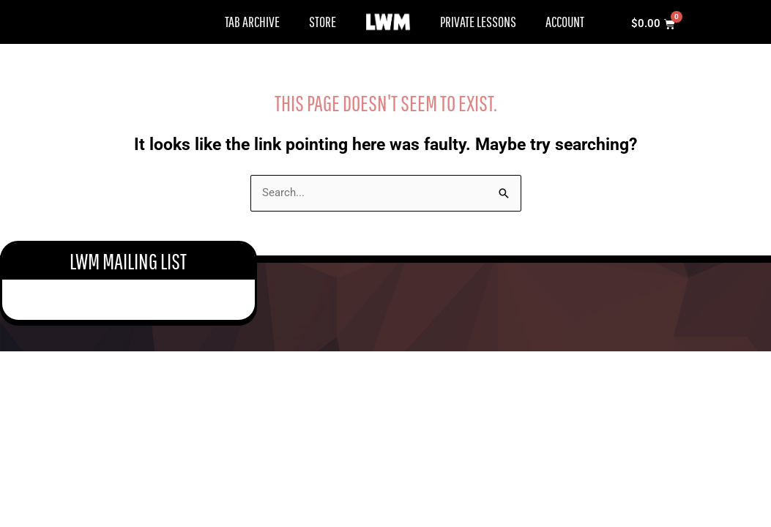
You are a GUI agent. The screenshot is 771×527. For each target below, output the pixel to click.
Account (564, 21)
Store (322, 21)
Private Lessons (478, 21)
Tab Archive (252, 21)
